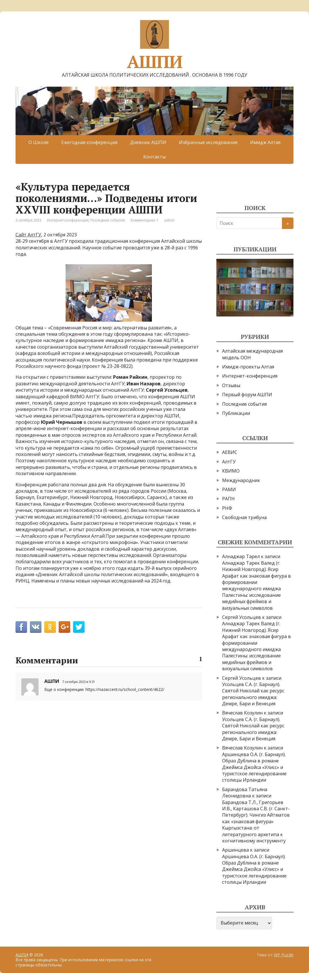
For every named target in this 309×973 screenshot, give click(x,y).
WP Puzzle (283, 955)
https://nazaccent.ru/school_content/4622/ (124, 689)
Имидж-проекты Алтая (248, 367)
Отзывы (231, 385)
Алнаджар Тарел (241, 556)
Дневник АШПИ (148, 142)
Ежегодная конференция (89, 142)
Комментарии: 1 (145, 220)
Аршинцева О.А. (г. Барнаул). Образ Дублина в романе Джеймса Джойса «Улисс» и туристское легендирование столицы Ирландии (254, 767)
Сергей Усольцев (241, 617)
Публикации (236, 413)
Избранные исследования (208, 142)
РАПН (228, 499)
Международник (241, 480)
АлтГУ (229, 462)
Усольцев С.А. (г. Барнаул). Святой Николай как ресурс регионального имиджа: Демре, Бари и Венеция (253, 694)
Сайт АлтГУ (28, 235)
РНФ (227, 508)
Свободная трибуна (244, 517)
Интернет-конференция (68, 220)
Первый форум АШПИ (247, 394)
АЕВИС (229, 452)
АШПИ (154, 44)
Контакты (154, 157)
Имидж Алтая (265, 142)
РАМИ (229, 489)
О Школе (38, 142)
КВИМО (231, 471)
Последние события (107, 220)
